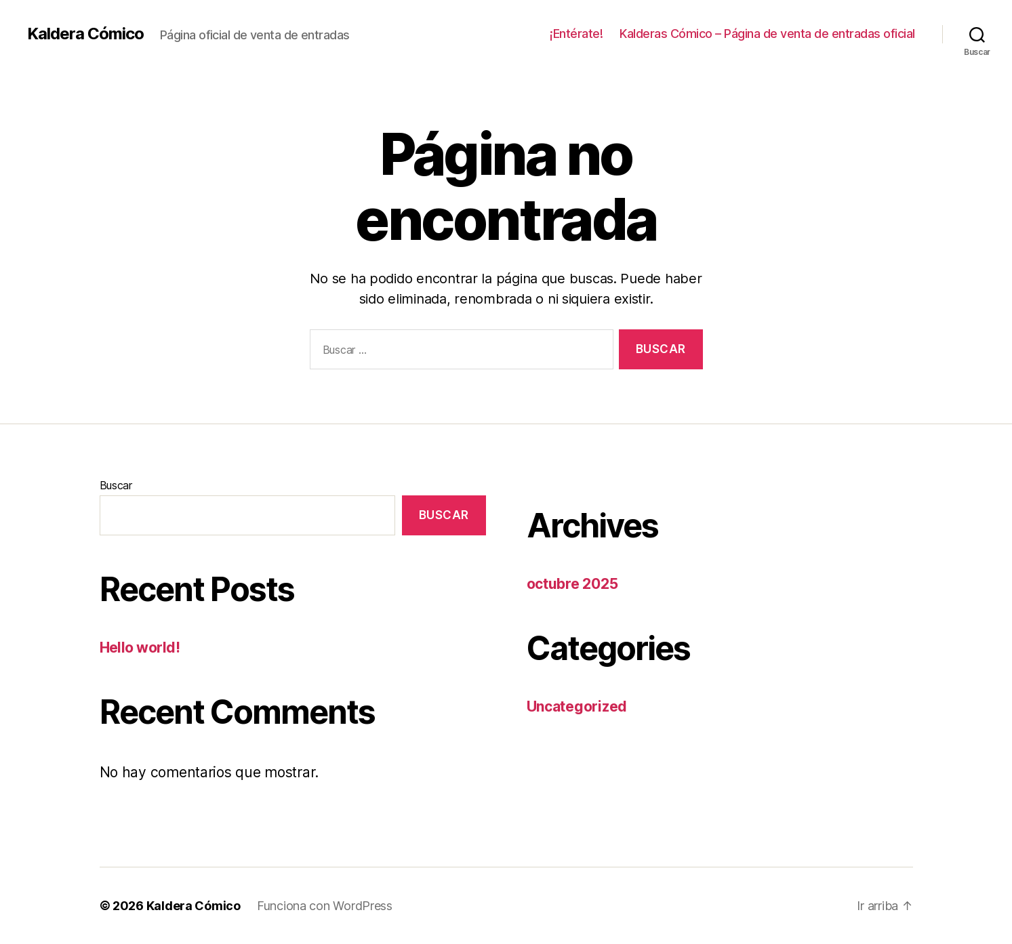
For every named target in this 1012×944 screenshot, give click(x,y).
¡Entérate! (576, 33)
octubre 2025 (572, 583)
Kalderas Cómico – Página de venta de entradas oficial (767, 33)
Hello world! (140, 647)
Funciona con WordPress (324, 906)
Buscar (116, 485)
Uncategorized (577, 706)
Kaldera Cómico (85, 34)
